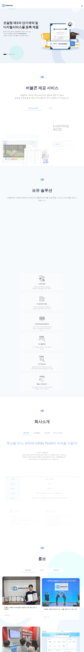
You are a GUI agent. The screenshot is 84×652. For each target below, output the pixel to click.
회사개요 (26, 376)
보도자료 (28, 513)
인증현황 (36, 376)
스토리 (42, 513)
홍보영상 (56, 513)
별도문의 (58, 145)
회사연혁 (47, 376)
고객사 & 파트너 (58, 376)
